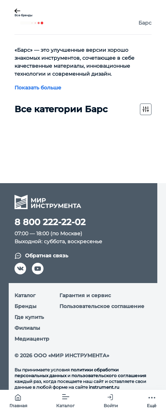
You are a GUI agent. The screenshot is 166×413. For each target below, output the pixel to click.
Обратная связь (41, 255)
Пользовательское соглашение (101, 306)
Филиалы (27, 328)
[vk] (20, 268)
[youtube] (37, 268)
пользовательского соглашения (108, 375)
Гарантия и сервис (85, 295)
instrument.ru (104, 387)
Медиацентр (31, 339)
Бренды (25, 306)
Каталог (25, 295)
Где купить (29, 317)
